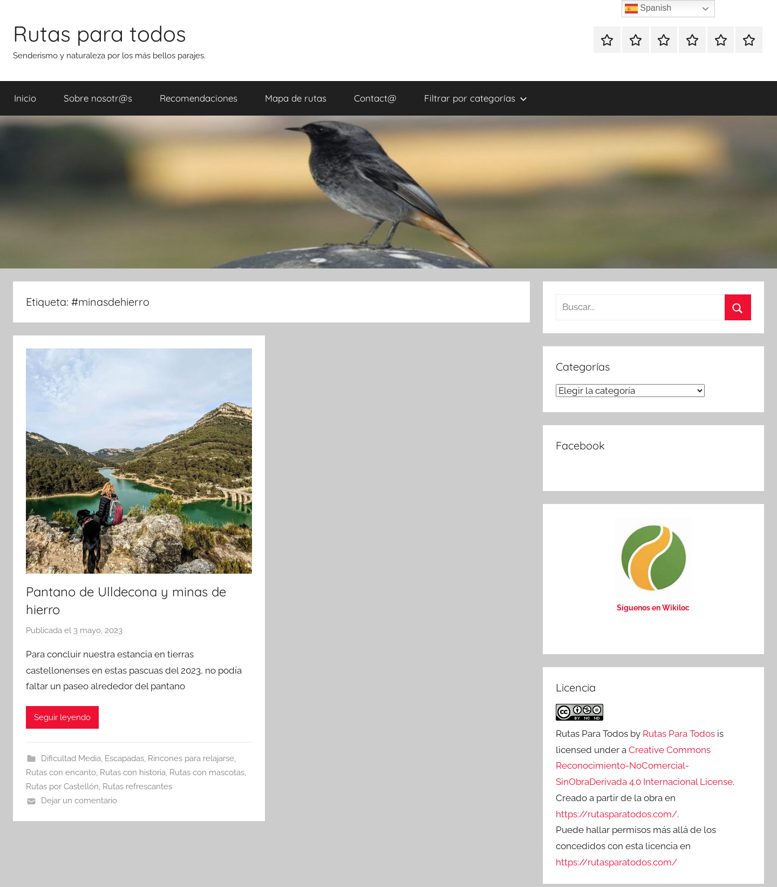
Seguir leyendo (62, 717)
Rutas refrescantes (137, 786)
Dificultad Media (71, 758)
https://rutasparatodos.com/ (616, 814)
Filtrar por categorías (475, 98)
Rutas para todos (99, 33)
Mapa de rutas (295, 98)
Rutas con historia (133, 772)
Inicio (25, 98)
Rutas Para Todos (679, 733)
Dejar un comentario (79, 800)
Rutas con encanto (61, 772)
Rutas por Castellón (62, 786)
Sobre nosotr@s (98, 98)
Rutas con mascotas (206, 772)
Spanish (648, 8)
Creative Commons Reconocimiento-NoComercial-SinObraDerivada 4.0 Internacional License (644, 766)
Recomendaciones (198, 98)
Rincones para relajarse (191, 758)
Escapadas (124, 758)
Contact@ (375, 98)
